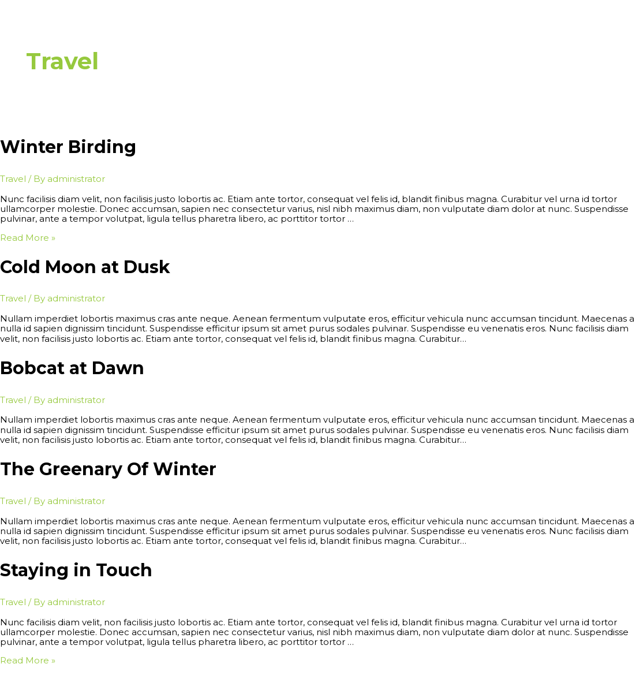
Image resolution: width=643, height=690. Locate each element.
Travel (13, 178)
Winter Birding (68, 147)
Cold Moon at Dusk (85, 267)
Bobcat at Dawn (72, 368)
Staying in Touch (76, 570)
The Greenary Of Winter (108, 469)
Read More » (27, 237)
